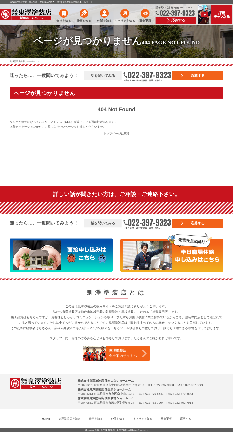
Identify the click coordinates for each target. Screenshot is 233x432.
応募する (178, 20)
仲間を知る (104, 20)
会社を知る (63, 20)
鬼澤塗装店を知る (69, 418)
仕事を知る (84, 20)
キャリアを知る (125, 20)
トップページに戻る (116, 133)
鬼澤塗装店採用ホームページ (24, 61)
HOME (46, 418)
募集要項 (145, 20)
